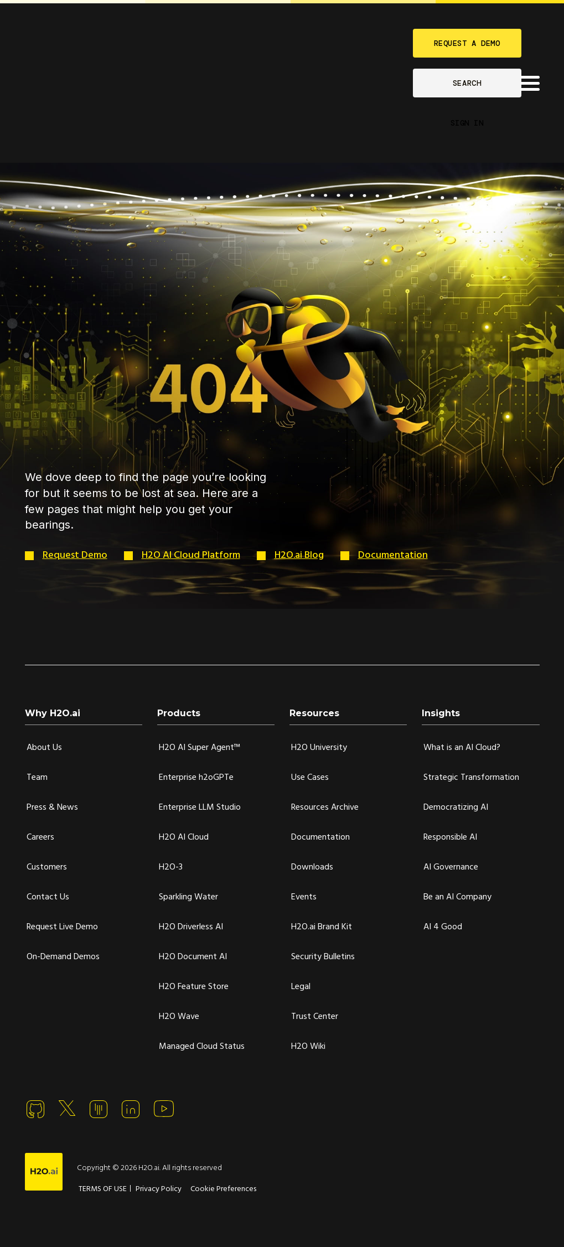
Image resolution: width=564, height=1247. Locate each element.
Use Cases (310, 777)
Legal (301, 987)
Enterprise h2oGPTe (196, 777)
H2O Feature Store (194, 987)
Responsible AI (450, 837)
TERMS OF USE (103, 1189)
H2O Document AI (193, 957)
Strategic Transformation (471, 777)
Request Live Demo (62, 927)
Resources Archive (325, 807)
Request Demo (75, 555)
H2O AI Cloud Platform (191, 555)
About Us (44, 748)
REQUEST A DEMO (467, 43)
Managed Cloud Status (202, 1046)
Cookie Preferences (223, 1189)
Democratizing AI (455, 807)
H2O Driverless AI (191, 927)
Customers (47, 867)
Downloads (312, 867)
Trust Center (314, 1017)
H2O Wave (179, 1017)
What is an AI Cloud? (461, 748)
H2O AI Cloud (184, 837)
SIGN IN (467, 123)
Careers (40, 837)
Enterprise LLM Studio (200, 807)
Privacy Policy (159, 1189)
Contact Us (48, 897)
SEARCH (467, 83)
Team (37, 777)
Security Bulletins (323, 957)
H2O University (319, 748)
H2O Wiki (308, 1046)
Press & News (52, 807)
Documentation (393, 555)
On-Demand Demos (63, 957)
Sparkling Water (188, 897)
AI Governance (450, 867)
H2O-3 (171, 867)
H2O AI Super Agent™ (199, 748)
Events (304, 897)
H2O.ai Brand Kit (321, 927)
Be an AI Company (457, 897)
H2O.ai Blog (299, 555)
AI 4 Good (442, 927)
